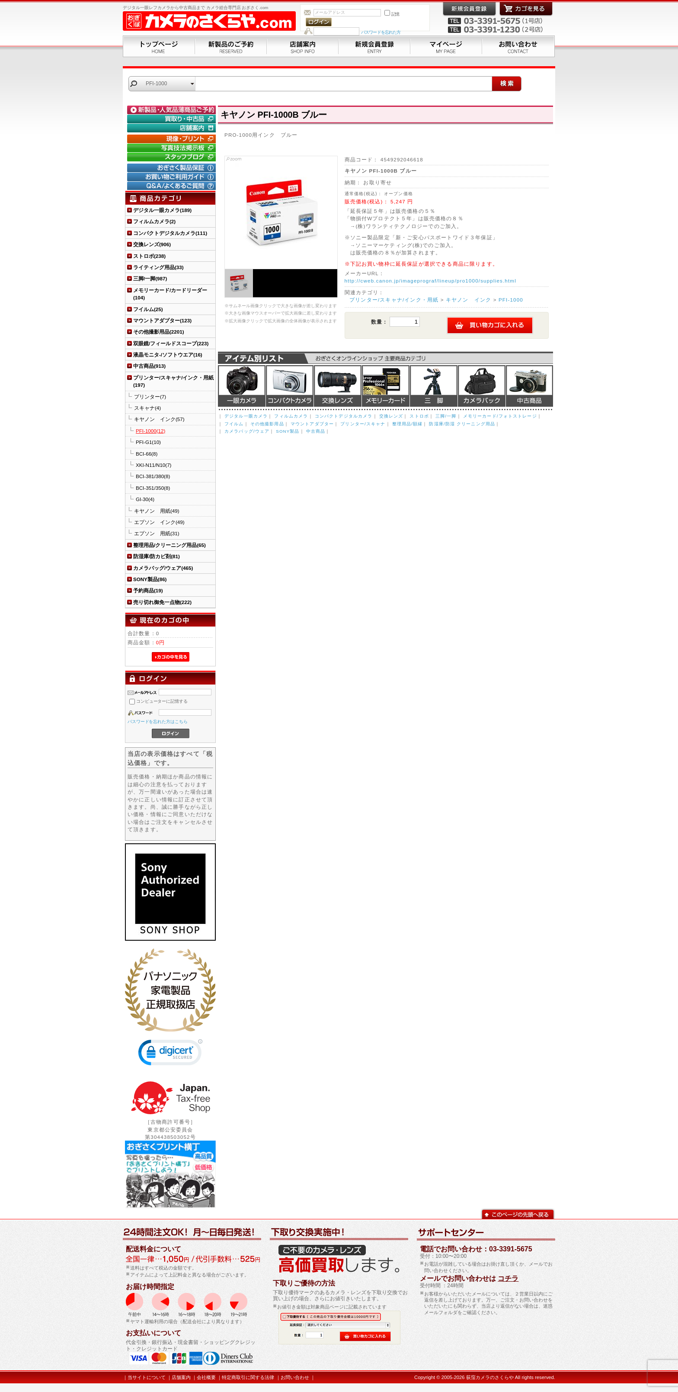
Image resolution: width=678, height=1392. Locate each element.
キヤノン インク (468, 299)
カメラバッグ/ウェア (246, 431)
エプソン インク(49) (159, 522)
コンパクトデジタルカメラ (344, 416)
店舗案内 (303, 46)
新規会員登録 (374, 46)
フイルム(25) (148, 309)
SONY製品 (287, 431)
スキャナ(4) (147, 408)
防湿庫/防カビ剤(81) (156, 556)
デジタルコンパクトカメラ (289, 386)
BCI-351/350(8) (153, 488)
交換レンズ (337, 386)
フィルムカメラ (291, 416)
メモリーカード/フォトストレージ (500, 416)
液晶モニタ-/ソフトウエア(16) (167, 354)
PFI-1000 (511, 299)
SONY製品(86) (149, 579)
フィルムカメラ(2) (154, 221)
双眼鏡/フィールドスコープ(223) (170, 343)
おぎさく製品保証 (172, 168)
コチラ (508, 1278)
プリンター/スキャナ (362, 423)
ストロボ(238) (149, 256)
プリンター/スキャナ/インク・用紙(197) (173, 381)
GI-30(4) (145, 499)
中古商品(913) (149, 366)
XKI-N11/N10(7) (153, 465)
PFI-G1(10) (148, 442)
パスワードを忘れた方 (380, 32)
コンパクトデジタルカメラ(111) (170, 233)
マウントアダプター (312, 423)
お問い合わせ (518, 46)
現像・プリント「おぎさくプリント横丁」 (172, 139)
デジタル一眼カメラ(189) (162, 210)
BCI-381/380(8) (153, 476)
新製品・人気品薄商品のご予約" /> (172, 110)
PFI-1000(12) (150, 431)
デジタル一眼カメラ (241, 386)
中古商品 (529, 386)
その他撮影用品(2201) (158, 331)
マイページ (446, 46)
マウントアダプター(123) (162, 320)
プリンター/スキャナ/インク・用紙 (393, 299)
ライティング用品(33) (158, 267)
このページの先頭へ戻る (517, 1213)
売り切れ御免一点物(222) (162, 602)
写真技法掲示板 (172, 148)
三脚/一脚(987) (150, 278)
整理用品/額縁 (407, 423)
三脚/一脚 (445, 416)
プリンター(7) (150, 396)
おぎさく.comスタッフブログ (172, 157)
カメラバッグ (481, 386)
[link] (170, 1054)
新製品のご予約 (231, 46)
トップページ (159, 46)
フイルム (234, 423)
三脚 (433, 386)
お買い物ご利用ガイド (172, 177)
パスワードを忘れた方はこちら (158, 721)
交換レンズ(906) (152, 244)
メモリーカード (385, 386)
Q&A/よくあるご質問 (172, 186)
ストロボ (419, 416)
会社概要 (206, 1377)
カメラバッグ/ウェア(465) (163, 568)
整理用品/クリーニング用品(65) (169, 545)
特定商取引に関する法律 (248, 1377)
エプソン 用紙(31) (156, 533)
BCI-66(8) (146, 453)
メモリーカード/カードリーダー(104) (170, 293)
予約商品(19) (148, 590)
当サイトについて (147, 1377)
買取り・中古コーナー (172, 119)
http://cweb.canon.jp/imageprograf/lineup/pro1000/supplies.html (430, 280)
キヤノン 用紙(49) (156, 511)
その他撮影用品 (267, 423)
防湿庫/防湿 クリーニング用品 (462, 423)
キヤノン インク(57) (159, 419)
